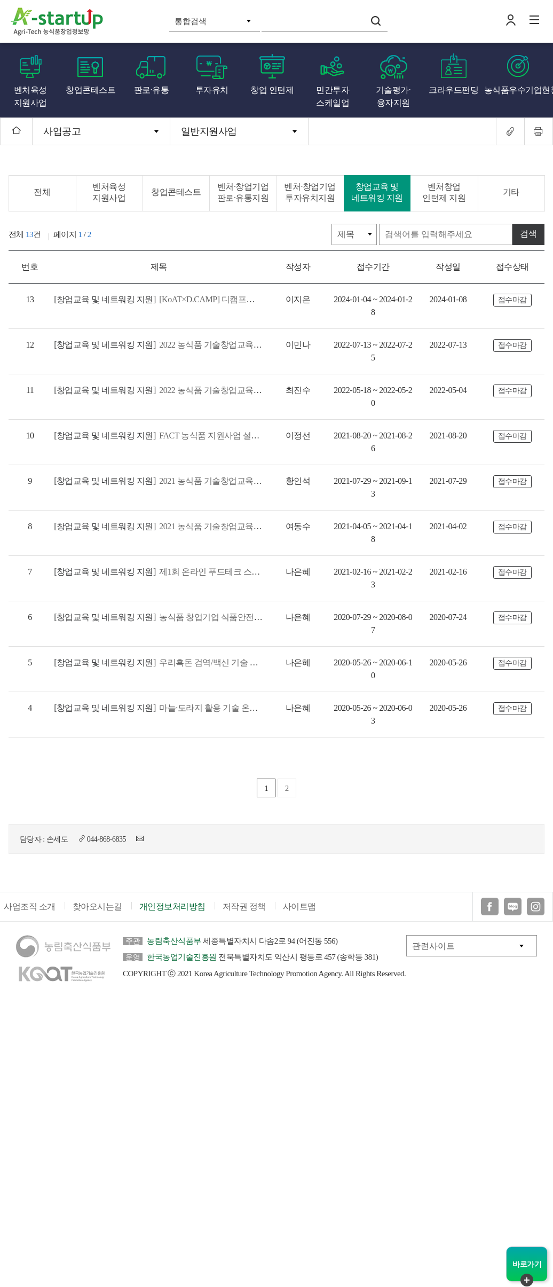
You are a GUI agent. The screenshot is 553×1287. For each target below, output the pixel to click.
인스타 (535, 907)
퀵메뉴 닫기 (526, 1280)
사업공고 (62, 131)
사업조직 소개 (30, 907)
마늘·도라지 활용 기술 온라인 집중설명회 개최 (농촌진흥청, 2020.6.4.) (231, 707)
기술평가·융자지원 (393, 96)
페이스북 (490, 907)
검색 (376, 21)
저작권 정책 (244, 907)
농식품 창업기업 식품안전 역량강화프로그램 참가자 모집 (210, 617)
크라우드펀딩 (453, 90)
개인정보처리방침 (172, 907)
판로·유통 (151, 90)
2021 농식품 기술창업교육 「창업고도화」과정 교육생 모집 (214, 526)
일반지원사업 (209, 131)
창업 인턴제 (272, 90)
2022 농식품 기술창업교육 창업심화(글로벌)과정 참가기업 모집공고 (229, 390)
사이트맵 (299, 907)
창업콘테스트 (90, 90)
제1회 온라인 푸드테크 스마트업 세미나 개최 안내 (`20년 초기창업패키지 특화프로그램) (265, 571)
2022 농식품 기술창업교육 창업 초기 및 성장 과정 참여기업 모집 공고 (231, 344)
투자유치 (211, 90)
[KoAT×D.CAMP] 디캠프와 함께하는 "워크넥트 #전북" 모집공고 (221, 299)
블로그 (513, 907)
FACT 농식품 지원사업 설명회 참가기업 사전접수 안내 (205, 435)
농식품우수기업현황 (519, 90)
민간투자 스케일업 (332, 96)
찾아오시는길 (97, 907)
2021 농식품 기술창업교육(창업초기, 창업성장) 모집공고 (209, 480)
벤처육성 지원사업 (30, 96)
